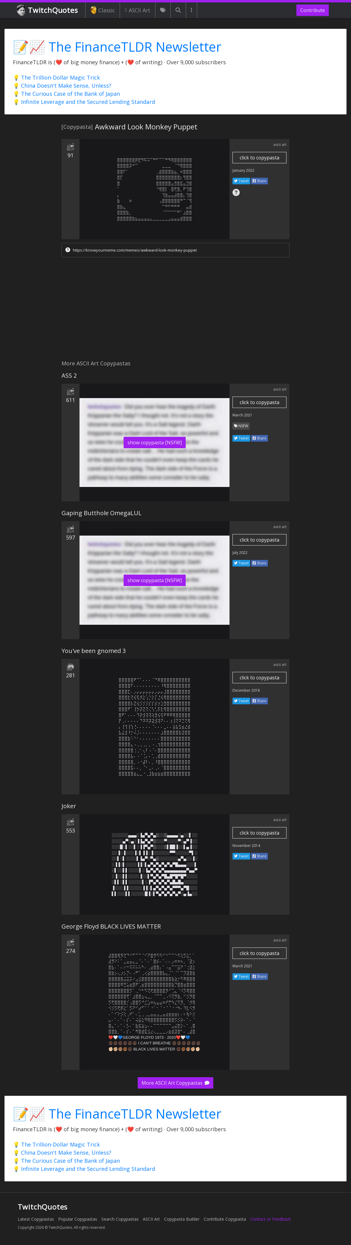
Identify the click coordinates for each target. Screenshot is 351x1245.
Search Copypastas (120, 1219)
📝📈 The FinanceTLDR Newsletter (117, 47)
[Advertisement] (175, 310)
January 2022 (243, 170)
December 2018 (246, 690)
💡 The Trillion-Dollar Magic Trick (56, 77)
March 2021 (242, 415)
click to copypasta (259, 157)
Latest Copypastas (36, 1219)
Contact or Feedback (270, 1219)
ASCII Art (137, 10)
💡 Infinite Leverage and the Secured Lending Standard (84, 101)
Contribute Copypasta (225, 1219)
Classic (102, 10)
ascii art (279, 144)
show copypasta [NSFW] (155, 442)
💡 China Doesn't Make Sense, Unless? (62, 85)
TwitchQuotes (48, 10)
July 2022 (240, 552)
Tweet (241, 180)
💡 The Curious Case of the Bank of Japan (66, 93)
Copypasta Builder (182, 1219)
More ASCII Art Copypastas (175, 1083)
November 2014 (246, 845)
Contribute (312, 10)
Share (259, 180)
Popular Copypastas (77, 1219)
